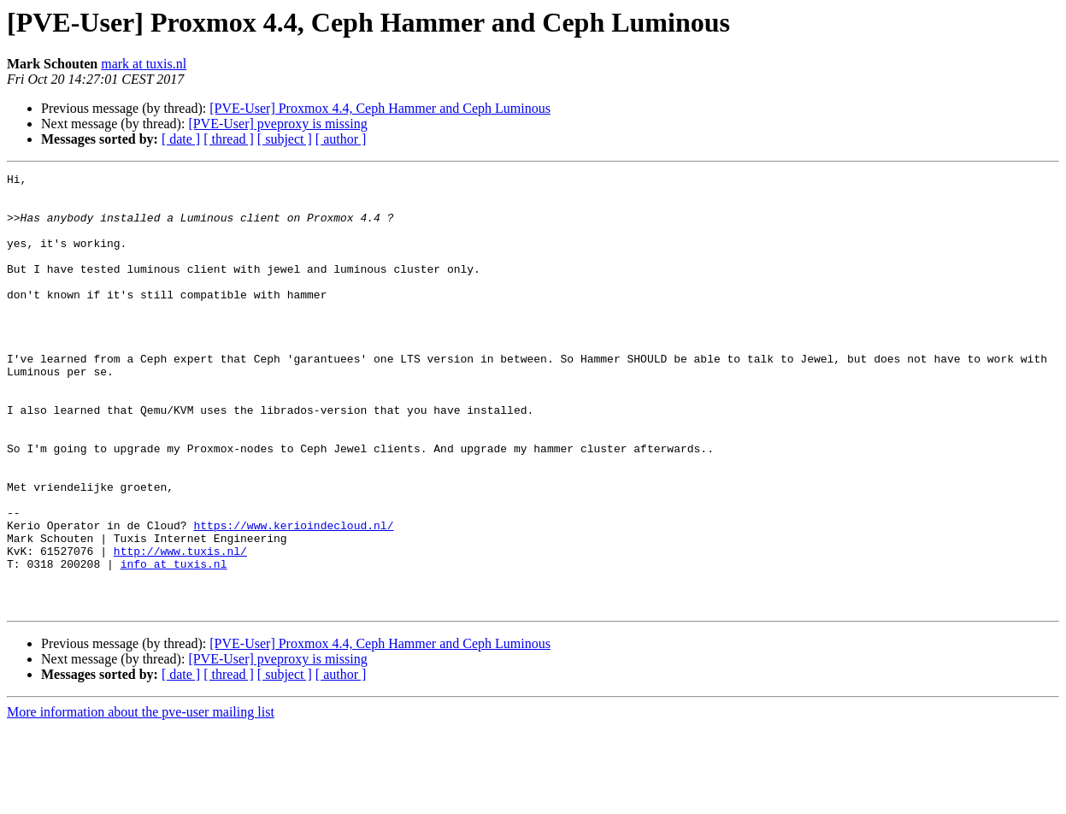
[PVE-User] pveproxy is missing (277, 123)
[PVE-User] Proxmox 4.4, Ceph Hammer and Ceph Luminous (380, 108)
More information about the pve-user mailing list (140, 799)
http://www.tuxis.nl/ (180, 627)
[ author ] (341, 139)
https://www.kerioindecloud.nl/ (293, 597)
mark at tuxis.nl (143, 63)
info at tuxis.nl (174, 643)
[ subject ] (284, 139)
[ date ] (181, 139)
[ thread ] (228, 139)
